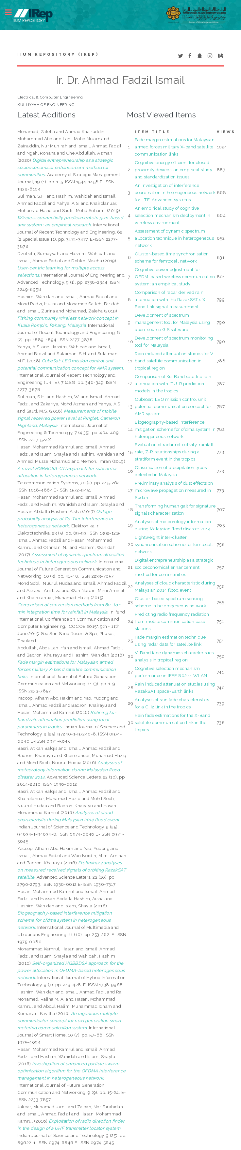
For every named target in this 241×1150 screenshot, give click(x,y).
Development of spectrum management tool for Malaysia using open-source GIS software (172, 322)
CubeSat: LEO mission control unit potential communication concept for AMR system (173, 406)
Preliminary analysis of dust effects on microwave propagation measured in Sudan (174, 490)
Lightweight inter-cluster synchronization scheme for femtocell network (174, 544)
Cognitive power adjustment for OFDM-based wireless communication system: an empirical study (175, 276)
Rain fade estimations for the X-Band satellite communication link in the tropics (172, 722)
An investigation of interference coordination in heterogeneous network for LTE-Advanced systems (175, 192)
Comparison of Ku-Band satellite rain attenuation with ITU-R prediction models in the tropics (173, 383)
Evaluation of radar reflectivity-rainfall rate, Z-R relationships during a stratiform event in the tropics (174, 452)
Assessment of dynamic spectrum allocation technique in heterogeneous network (174, 238)
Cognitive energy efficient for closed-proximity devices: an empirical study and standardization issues (173, 169)
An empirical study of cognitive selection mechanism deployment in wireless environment (172, 215)
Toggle (12, 12)
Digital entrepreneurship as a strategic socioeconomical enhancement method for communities (174, 567)
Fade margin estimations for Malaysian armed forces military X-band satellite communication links (175, 147)
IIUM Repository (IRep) (57, 54)
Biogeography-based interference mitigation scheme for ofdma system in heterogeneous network (175, 429)
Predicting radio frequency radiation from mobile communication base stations (172, 621)
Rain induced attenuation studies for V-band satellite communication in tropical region (175, 361)
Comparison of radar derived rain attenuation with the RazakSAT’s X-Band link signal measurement (171, 299)
